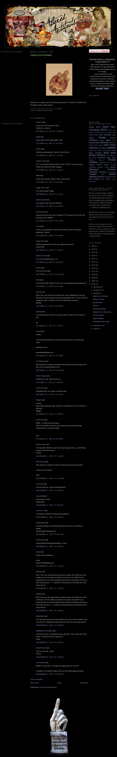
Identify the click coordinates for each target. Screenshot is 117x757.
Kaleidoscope (93, 150)
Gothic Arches (110, 145)
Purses (99, 165)
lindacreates (40, 523)
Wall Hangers (94, 179)
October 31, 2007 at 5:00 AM (49, 306)
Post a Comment (36, 679)
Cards (102, 137)
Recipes (106, 165)
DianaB (38, 292)
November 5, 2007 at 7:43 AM (49, 588)
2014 (93, 262)
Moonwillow (40, 212)
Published (102, 162)
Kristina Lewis (41, 161)
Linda (38, 552)
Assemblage (94, 130)
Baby (110, 130)
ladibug (38, 571)
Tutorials (112, 174)
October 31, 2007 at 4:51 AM (49, 286)
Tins (102, 174)
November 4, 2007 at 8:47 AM (49, 534)
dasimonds (40, 420)
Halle (38, 280)
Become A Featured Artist (108, 132)
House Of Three (98, 299)
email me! (102, 88)
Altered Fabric (109, 127)
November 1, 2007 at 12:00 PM (50, 478)
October (96, 293)
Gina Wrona (40, 462)
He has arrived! (98, 315)
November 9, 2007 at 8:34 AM (49, 674)
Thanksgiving (112, 172)
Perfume (101, 160)
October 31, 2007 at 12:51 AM (50, 274)
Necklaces (48, 110)
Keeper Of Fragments (104, 150)
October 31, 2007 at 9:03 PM (49, 439)
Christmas (93, 140)
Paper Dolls (111, 158)
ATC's (104, 129)
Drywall (95, 306)
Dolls (114, 140)
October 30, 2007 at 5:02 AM (49, 143)
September (97, 325)
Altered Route (41, 444)
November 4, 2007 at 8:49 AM (49, 546)
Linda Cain (40, 388)
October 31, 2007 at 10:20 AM (50, 370)
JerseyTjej (39, 496)
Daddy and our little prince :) (103, 312)
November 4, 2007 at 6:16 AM (49, 517)
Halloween (93, 148)
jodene (38, 149)
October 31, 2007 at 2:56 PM (49, 382)
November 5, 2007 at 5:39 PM (49, 642)
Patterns (91, 160)
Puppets (92, 165)
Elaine (38, 268)
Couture (101, 140)
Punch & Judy (111, 162)
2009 (93, 278)
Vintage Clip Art (111, 177)
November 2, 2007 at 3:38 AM (49, 490)
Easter (97, 143)
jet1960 (38, 312)
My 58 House (97, 302)
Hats (99, 148)
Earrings (92, 143)
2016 (93, 255)
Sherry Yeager (41, 376)
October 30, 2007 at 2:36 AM (49, 131)
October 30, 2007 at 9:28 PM (49, 262)
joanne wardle (41, 200)
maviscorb (39, 484)
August (96, 329)
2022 (93, 249)
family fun (113, 142)
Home (59, 683)
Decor (108, 140)
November (97, 290)
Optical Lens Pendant (100, 296)
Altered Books (94, 127)
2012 (93, 268)
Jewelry (40, 110)
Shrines (113, 167)
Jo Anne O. (40, 510)
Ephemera (104, 142)
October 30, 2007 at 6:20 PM (49, 206)
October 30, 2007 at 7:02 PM (49, 250)
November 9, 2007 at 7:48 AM (49, 657)
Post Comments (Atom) (48, 687)
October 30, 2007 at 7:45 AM (49, 170)
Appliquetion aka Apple (44, 631)
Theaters (93, 174)
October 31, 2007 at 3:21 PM (49, 394)
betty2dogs (40, 616)
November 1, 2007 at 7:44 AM (49, 456)
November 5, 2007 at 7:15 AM (49, 566)
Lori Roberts (40, 361)
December (97, 287)
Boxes (101, 135)
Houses (104, 148)
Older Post (84, 683)
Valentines (101, 177)
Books (91, 135)
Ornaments (101, 158)
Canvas (91, 138)
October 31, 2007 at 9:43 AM (49, 356)
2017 (93, 252)
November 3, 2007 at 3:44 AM (49, 505)
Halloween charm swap (101, 321)
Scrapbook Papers (103, 167)
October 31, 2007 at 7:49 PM (49, 414)
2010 (93, 274)
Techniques (103, 172)
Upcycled (93, 177)
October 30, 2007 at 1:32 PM (49, 194)
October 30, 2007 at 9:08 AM (49, 182)
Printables (93, 162)
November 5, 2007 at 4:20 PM (49, 625)
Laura (38, 226)
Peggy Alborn (40, 188)
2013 (93, 265)
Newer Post (34, 683)
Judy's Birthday (98, 318)
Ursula (38, 331)
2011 (93, 271)
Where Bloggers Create (108, 179)
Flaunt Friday (93, 145)
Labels (114, 150)
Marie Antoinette (95, 153)
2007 (93, 284)
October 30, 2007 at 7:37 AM (49, 155)
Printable (112, 160)
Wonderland (92, 181)
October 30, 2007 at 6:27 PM (49, 221)
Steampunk (94, 169)
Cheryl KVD (40, 241)
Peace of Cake (41, 256)
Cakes (114, 135)
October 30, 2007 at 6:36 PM (49, 235)
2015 (93, 259)
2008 (93, 281)
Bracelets (107, 135)
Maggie (38, 400)
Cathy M (39, 122)
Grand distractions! (99, 309)
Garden (100, 145)
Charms (113, 138)
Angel (38, 137)
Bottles (96, 135)
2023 (93, 246)
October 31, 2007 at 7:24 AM (49, 326)
